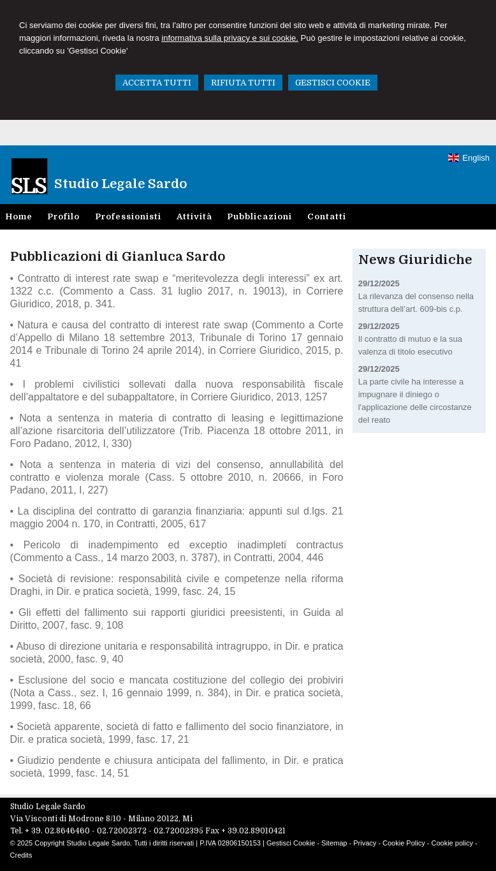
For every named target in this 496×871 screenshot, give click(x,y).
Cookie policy (451, 843)
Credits (21, 855)
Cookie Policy (404, 843)
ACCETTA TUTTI (156, 82)
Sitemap (334, 843)
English (469, 158)
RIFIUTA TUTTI (243, 82)
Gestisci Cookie (290, 843)
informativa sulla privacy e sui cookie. (229, 38)
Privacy (364, 843)
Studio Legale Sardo (120, 184)
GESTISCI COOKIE (332, 82)
